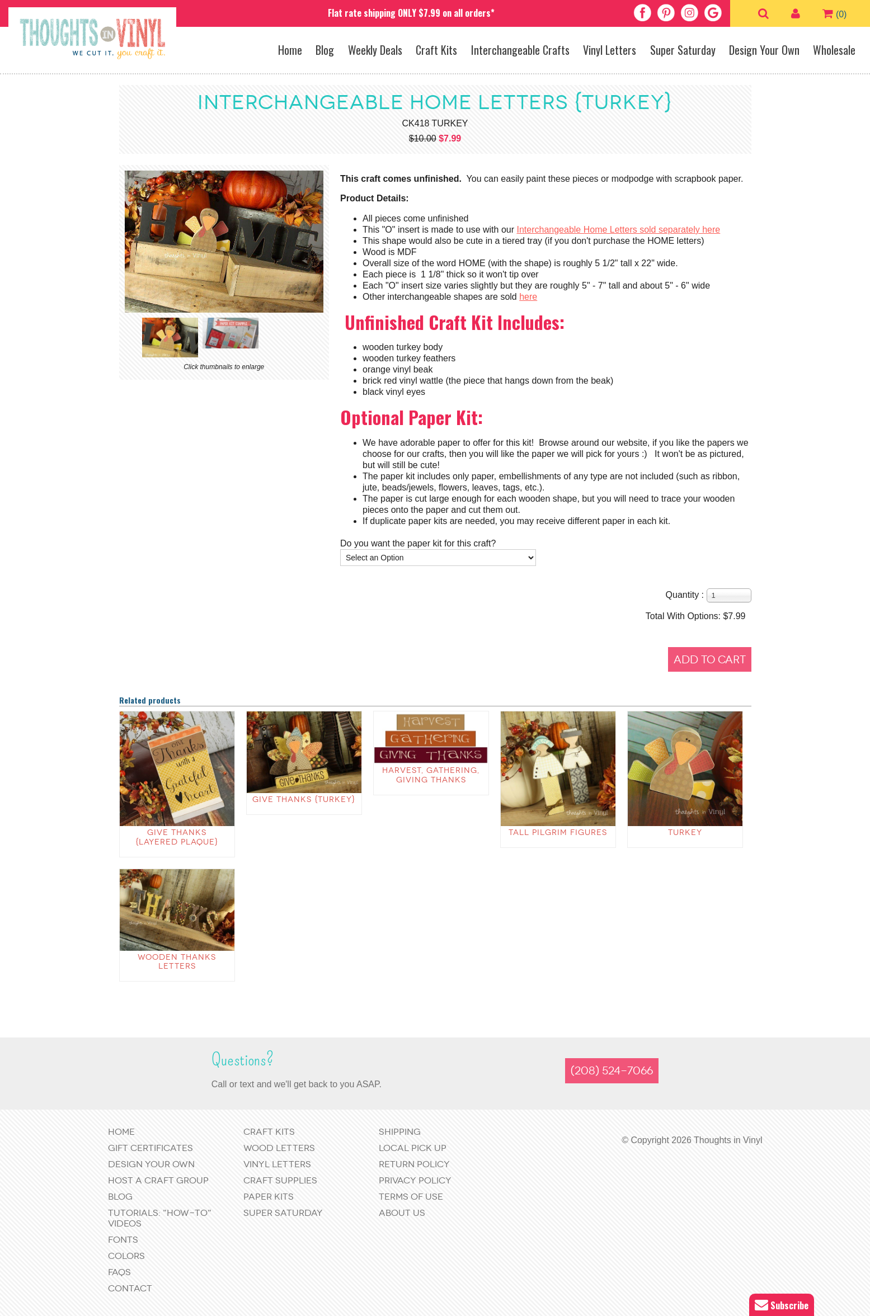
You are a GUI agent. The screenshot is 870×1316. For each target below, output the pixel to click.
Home (290, 49)
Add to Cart (710, 659)
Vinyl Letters (609, 49)
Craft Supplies (280, 1180)
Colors (126, 1256)
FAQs (119, 1272)
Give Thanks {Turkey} (303, 799)
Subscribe (781, 1305)
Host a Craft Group (158, 1180)
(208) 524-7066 (612, 1070)
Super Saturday (683, 49)
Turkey (685, 832)
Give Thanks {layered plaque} (176, 837)
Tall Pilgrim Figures (558, 832)
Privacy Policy (415, 1180)
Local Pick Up (412, 1148)
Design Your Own (764, 49)
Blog (325, 49)
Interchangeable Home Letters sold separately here (618, 229)
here (528, 296)
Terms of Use (411, 1196)
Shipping (400, 1131)
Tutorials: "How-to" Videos (159, 1218)
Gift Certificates (150, 1148)
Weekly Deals (375, 49)
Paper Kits (268, 1196)
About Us (402, 1212)
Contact (130, 1288)
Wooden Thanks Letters (177, 961)
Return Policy (414, 1164)
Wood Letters (279, 1148)
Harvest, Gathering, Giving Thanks (430, 775)
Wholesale (834, 49)
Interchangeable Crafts (520, 49)
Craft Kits (436, 49)
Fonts (123, 1239)
